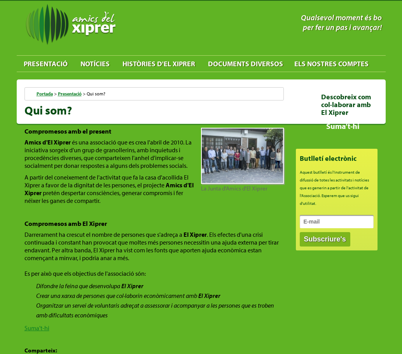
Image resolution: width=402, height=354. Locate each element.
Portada (45, 94)
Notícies (95, 63)
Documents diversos (245, 63)
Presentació (46, 63)
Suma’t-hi (342, 126)
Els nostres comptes (331, 63)
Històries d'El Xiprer (158, 63)
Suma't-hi (36, 328)
